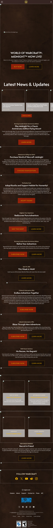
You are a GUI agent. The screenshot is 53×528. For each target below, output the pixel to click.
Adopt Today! (26, 201)
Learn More (34, 67)
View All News (26, 115)
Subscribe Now (17, 254)
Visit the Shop (18, 229)
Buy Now (18, 67)
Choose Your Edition (26, 171)
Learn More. (26, 142)
